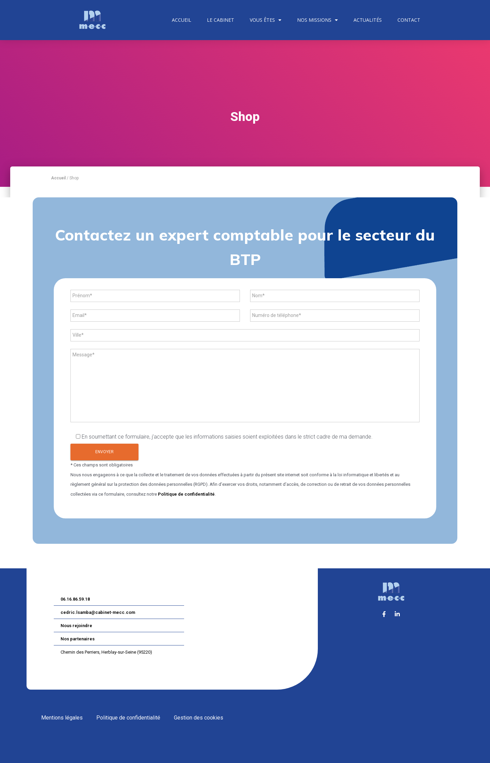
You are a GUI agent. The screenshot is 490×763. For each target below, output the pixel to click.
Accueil (181, 20)
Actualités (368, 20)
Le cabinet (220, 20)
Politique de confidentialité (186, 494)
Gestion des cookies (198, 717)
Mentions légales (62, 717)
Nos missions (317, 20)
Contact (408, 20)
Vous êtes (265, 20)
